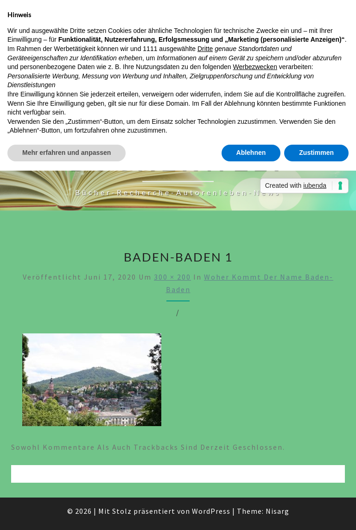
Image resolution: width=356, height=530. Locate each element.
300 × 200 (172, 276)
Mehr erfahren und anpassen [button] (66, 152)
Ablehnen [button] (251, 152)
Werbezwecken (255, 66)
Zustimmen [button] (316, 152)
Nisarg (277, 511)
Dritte (205, 48)
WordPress (211, 511)
